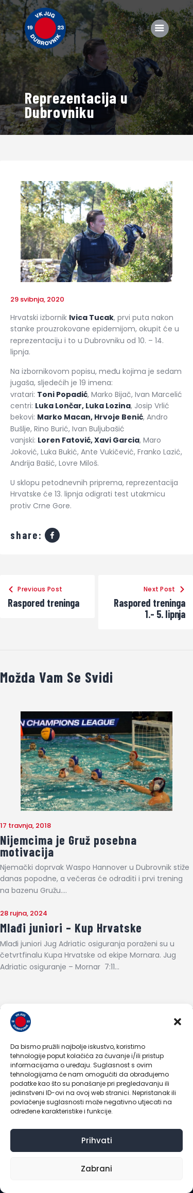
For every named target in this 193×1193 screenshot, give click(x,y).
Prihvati (96, 1140)
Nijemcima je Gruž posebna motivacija (68, 846)
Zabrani (96, 1168)
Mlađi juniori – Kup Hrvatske (71, 928)
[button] (177, 1022)
